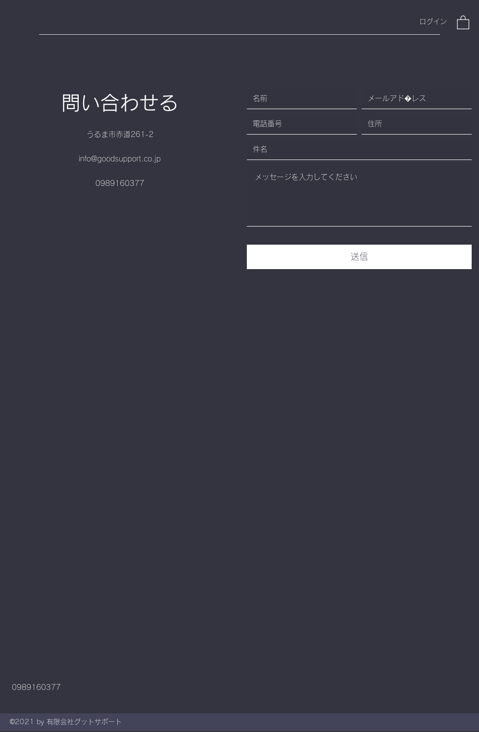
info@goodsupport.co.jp (120, 158)
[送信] (359, 257)
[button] (463, 22)
